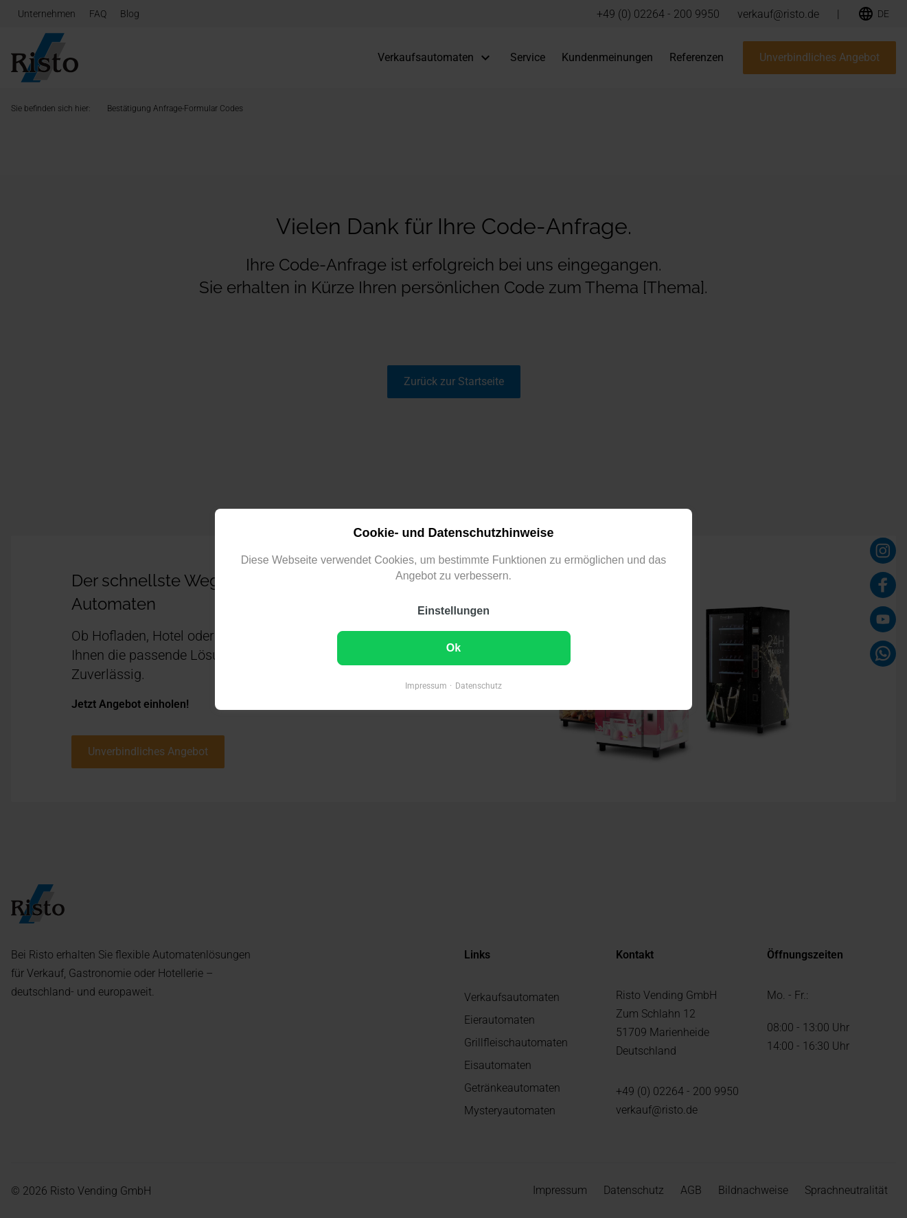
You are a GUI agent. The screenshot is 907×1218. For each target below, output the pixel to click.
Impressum (426, 685)
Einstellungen (453, 610)
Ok (453, 647)
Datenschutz (478, 685)
